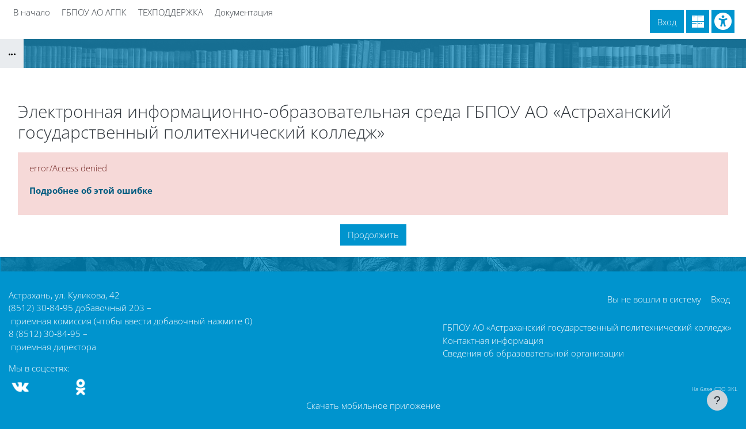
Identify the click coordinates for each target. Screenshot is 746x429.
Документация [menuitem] (244, 12)
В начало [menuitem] (31, 12)
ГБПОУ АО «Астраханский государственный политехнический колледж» (587, 327)
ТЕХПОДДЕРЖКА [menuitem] (170, 12)
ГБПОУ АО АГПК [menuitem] (94, 12)
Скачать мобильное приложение (373, 405)
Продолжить (373, 234)
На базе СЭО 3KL (714, 389)
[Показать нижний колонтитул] (717, 400)
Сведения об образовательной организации (533, 353)
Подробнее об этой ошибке (91, 190)
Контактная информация (493, 340)
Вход (666, 22)
